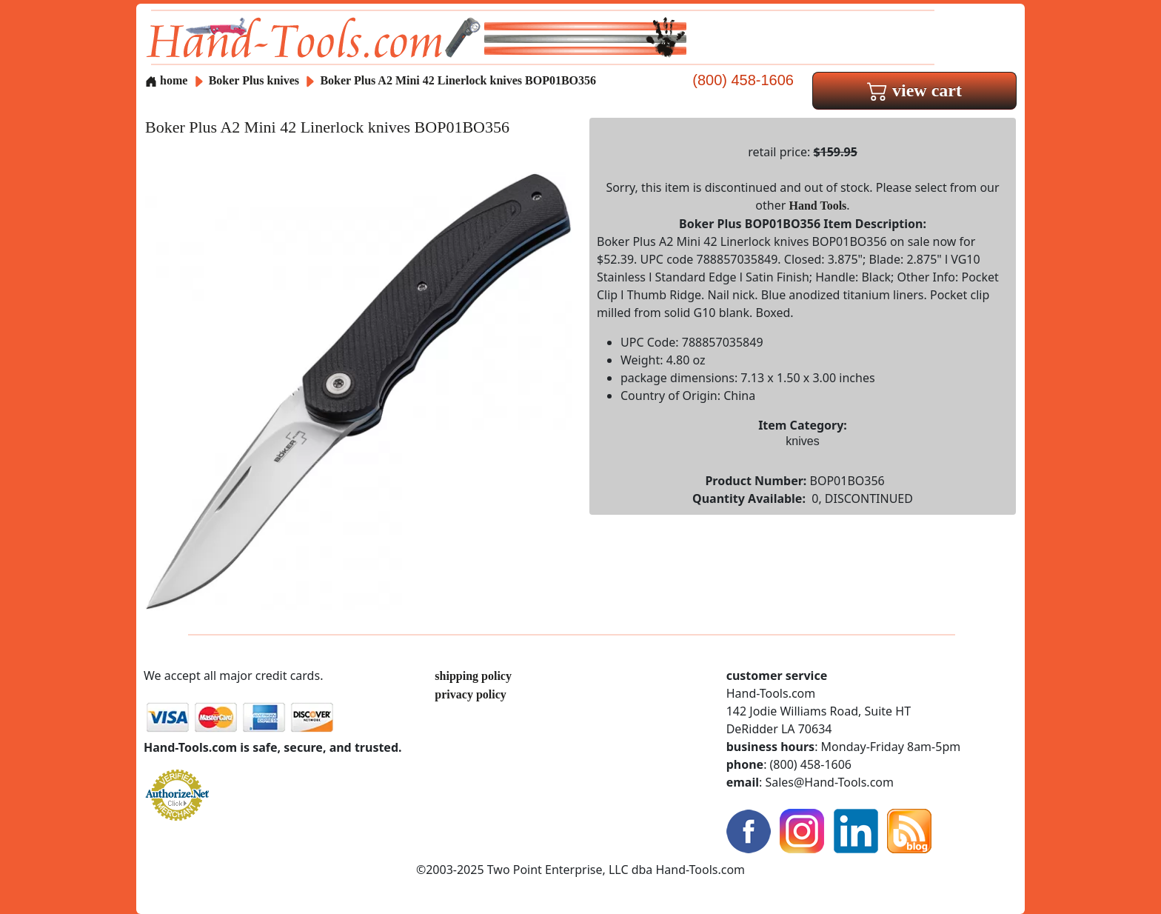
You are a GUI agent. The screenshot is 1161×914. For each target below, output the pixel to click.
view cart (914, 90)
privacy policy (470, 694)
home (166, 80)
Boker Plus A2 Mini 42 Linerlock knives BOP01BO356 (458, 80)
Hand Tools (818, 205)
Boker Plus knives (254, 80)
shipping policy (473, 676)
